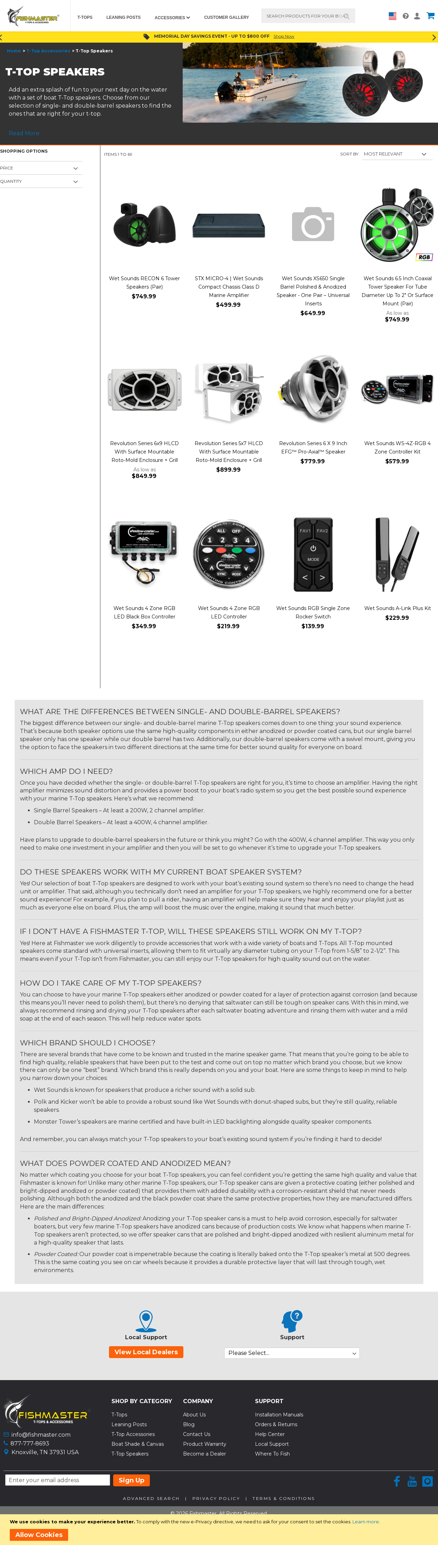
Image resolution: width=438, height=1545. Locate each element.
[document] (220, 1529)
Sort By (349, 154)
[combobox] (308, 15)
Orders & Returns (276, 1424)
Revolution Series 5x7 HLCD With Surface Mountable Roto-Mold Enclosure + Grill (229, 451)
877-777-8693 (29, 1443)
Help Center (270, 1434)
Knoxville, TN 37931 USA (45, 1452)
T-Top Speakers (129, 1454)
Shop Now (283, 36)
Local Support (272, 1444)
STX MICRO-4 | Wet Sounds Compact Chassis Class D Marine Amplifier (229, 286)
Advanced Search (151, 1498)
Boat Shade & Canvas (137, 1444)
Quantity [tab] (11, 181)
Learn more (365, 1521)
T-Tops (119, 1415)
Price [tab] (6, 168)
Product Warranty (204, 1444)
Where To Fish (272, 1454)
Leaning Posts (129, 1424)
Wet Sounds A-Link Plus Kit (397, 608)
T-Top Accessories (48, 50)
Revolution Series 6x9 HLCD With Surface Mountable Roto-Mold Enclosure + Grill (144, 451)
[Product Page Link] (145, 226)
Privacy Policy (216, 1498)
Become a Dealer (204, 1454)
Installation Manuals (279, 1415)
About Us (194, 1415)
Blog (189, 1424)
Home (14, 50)
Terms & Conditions (284, 1498)
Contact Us (196, 1434)
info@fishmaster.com (41, 1434)
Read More (24, 133)
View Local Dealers (146, 1352)
